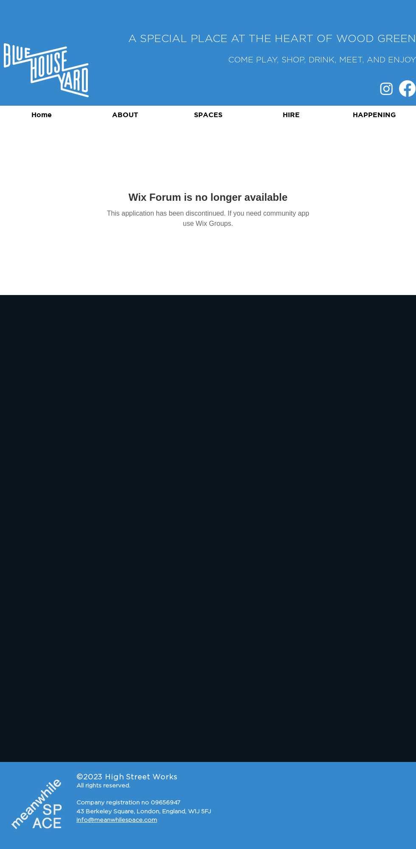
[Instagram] (386, 88)
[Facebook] (407, 88)
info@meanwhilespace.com (116, 820)
